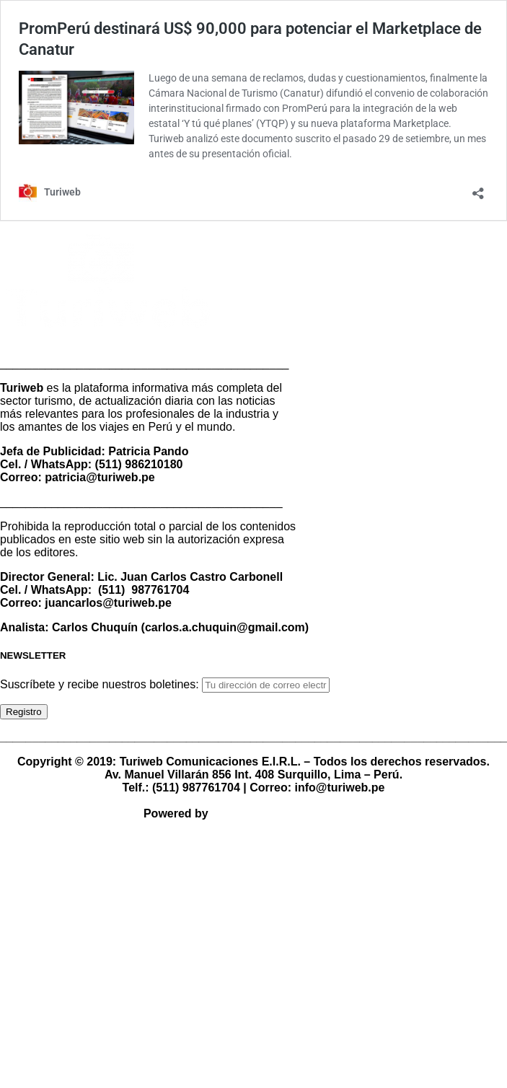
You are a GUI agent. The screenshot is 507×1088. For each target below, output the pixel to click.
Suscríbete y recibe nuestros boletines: (101, 684)
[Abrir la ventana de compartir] (478, 188)
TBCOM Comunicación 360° (287, 813)
